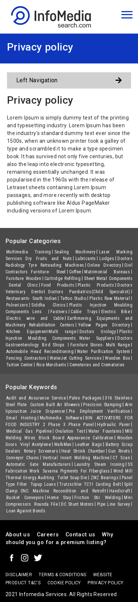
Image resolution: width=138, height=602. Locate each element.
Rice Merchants (51, 364)
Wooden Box (117, 358)
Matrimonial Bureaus (107, 271)
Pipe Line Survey (113, 504)
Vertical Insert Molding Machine (76, 457)
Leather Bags (88, 444)
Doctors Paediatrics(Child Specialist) (89, 291)
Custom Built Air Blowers (55, 404)
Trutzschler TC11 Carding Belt (90, 484)
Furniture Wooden (23, 278)
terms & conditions (62, 574)
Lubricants (85, 258)
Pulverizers (17, 305)
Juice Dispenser (47, 411)
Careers (48, 534)
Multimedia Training (28, 252)
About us (18, 534)
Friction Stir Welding (97, 497)
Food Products (57, 285)
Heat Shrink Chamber (83, 451)
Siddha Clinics (48, 305)
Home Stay (59, 497)
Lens (39, 311)
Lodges (106, 258)
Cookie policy (64, 582)
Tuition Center (19, 364)
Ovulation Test (70, 431)
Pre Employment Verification (99, 411)
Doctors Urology (97, 331)
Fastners (58, 311)
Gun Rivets (119, 451)
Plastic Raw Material (109, 298)
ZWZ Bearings (104, 477)
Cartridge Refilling (63, 278)
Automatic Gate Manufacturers (38, 464)
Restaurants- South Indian (31, 298)
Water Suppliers (96, 338)
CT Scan (121, 457)
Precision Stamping (102, 404)
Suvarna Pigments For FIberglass (76, 471)
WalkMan (63, 444)
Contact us (80, 534)
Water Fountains (105, 431)
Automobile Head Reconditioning (40, 351)
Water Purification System (103, 351)
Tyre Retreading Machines (56, 265)
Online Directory (104, 265)
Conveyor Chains (22, 457)
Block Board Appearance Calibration (76, 437)
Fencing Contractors (26, 358)
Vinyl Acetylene (35, 444)
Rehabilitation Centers (52, 325)
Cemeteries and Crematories (97, 364)
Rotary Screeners (41, 451)
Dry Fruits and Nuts (48, 258)
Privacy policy (106, 582)
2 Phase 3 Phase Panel (68, 424)
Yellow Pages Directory (104, 325)
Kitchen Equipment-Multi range (41, 331)
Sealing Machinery (75, 252)
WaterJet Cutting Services (76, 358)
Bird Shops (54, 344)
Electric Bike (115, 311)
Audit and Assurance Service (36, 398)
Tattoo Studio (73, 298)
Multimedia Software (61, 418)
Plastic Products (96, 285)
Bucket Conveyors (25, 497)
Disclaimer (19, 574)
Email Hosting (21, 418)
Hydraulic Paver (113, 424)
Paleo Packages (85, 398)
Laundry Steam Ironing (99, 464)
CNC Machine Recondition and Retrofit (63, 491)
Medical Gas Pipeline (29, 431)
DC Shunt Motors (77, 504)
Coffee (75, 271)
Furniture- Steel (48, 271)
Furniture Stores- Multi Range (100, 344)
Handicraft (119, 491)
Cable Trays (84, 311)
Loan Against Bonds (25, 510)
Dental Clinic (23, 285)
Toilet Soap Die (72, 477)
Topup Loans (43, 484)
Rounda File (46, 504)
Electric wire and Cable (35, 318)
